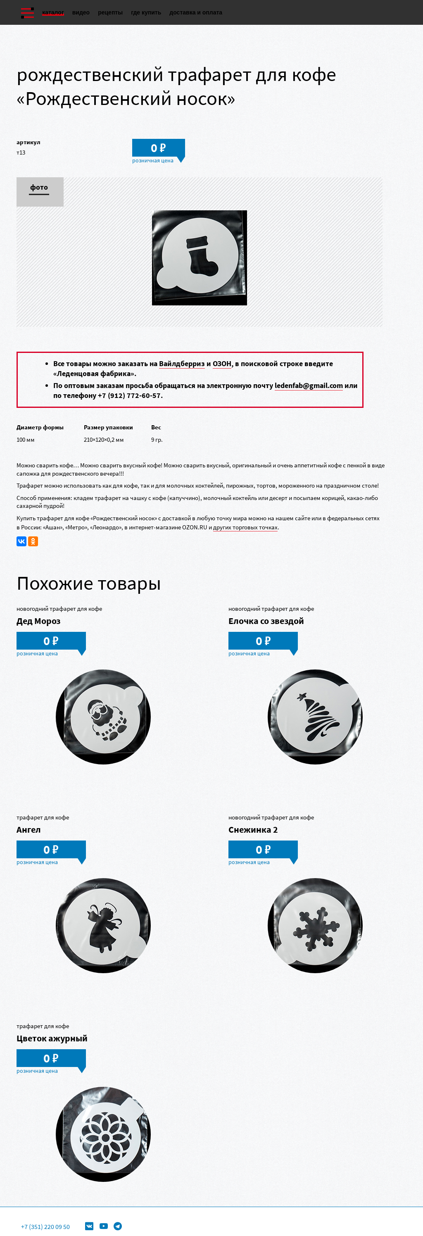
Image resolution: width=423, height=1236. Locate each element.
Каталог (53, 12)
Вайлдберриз (182, 363)
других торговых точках (245, 527)
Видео (81, 12)
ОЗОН (222, 363)
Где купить (146, 12)
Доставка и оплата (195, 12)
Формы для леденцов (159, 1213)
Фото (39, 187)
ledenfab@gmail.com (309, 385)
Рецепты (110, 12)
